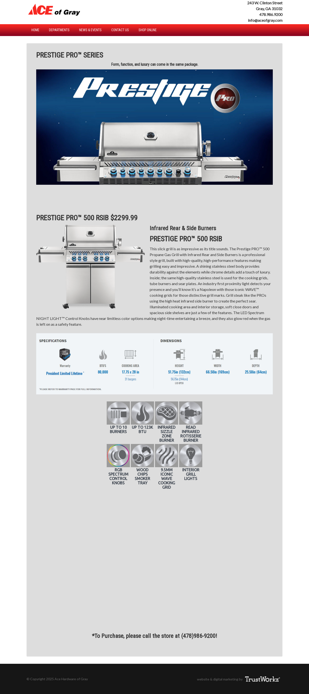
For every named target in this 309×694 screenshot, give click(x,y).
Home (35, 30)
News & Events (90, 30)
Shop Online (148, 30)
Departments (59, 30)
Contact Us (120, 30)
